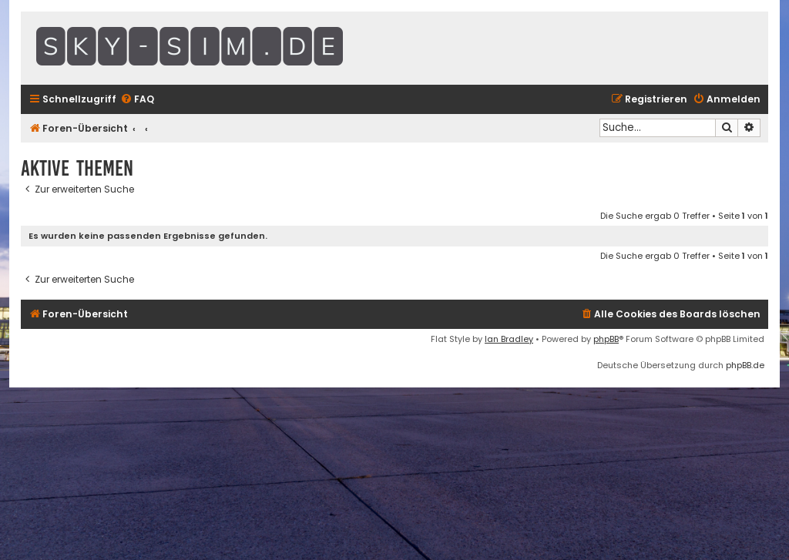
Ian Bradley (509, 339)
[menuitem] (137, 99)
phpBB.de (745, 365)
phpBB (606, 339)
